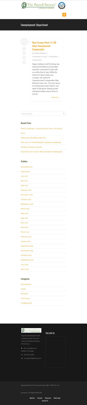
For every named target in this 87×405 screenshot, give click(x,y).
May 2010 (24, 223)
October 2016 (26, 199)
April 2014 (24, 213)
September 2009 (27, 260)
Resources (48, 398)
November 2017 (27, 167)
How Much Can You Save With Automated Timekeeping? (41, 152)
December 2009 (27, 246)
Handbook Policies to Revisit (31, 147)
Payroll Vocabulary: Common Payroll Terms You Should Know (41, 131)
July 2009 (24, 265)
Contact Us (45, 401)
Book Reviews (26, 284)
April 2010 (24, 227)
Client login (57, 398)
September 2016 (27, 204)
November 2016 (27, 195)
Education (54, 56)
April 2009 (25, 269)
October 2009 (26, 255)
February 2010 (26, 237)
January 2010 (26, 241)
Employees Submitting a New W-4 (33, 138)
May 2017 (24, 181)
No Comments (37, 60)
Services (39, 398)
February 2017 (26, 190)
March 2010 (25, 232)
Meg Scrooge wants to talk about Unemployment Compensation (44, 46)
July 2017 (24, 176)
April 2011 (24, 218)
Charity (23, 289)
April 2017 (24, 185)
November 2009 (27, 251)
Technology (25, 298)
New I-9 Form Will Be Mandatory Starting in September (41, 142)
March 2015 (25, 209)
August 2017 (25, 171)
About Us (32, 398)
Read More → (55, 97)
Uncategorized (26, 303)
